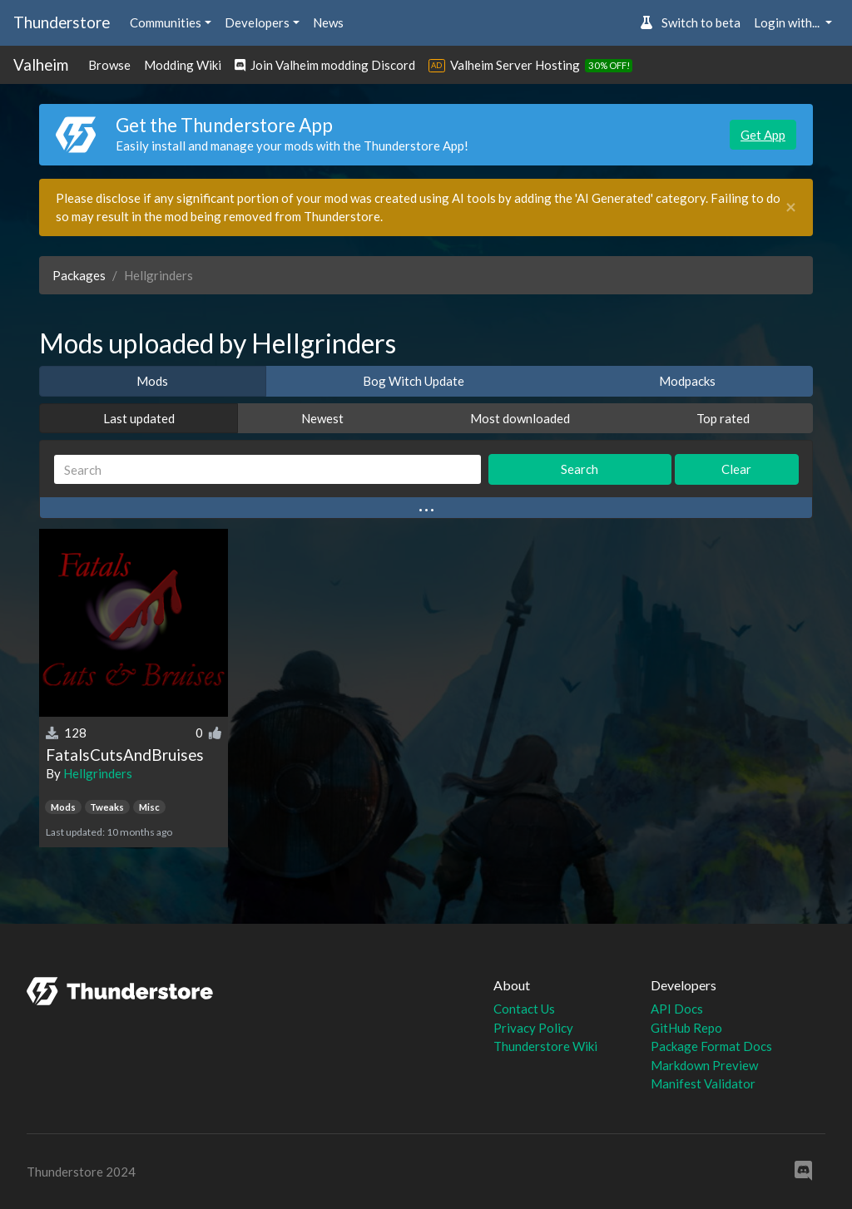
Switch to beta (690, 22)
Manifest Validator (703, 1083)
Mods (152, 380)
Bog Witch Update (413, 380)
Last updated (139, 418)
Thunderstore (61, 22)
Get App (763, 134)
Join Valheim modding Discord (325, 64)
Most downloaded (520, 418)
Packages (79, 275)
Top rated (723, 418)
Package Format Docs (711, 1046)
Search (579, 468)
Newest (322, 418)
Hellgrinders (97, 773)
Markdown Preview (704, 1065)
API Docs (677, 1008)
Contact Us (524, 1008)
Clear (736, 468)
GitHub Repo (686, 1027)
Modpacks (687, 380)
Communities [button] (165, 22)
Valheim (40, 64)
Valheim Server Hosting (515, 64)
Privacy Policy (533, 1027)
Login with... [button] (788, 22)
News (328, 22)
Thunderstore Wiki (545, 1046)
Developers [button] (257, 22)
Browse (109, 64)
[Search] (267, 469)
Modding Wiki (182, 64)
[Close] (790, 207)
